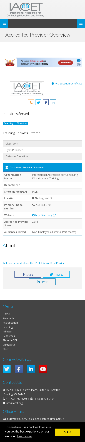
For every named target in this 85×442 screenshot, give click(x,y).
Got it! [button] (67, 432)
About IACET (10, 340)
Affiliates (8, 331)
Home (6, 314)
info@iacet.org (14, 403)
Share (28, 274)
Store (6, 349)
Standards (8, 318)
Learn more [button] (24, 436)
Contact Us (9, 344)
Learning (8, 327)
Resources (9, 336)
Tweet (56, 274)
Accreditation (10, 322)
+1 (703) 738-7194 (43, 398)
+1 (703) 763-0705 (16, 398)
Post (42, 282)
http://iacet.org (44, 215)
